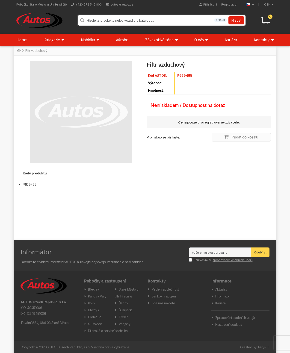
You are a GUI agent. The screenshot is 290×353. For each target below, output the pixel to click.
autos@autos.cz (119, 4)
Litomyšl (93, 310)
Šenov (123, 303)
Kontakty (264, 40)
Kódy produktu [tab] (35, 173)
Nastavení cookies (228, 325)
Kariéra (231, 40)
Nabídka (90, 40)
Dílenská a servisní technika (108, 331)
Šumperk (125, 310)
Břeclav (93, 289)
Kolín (91, 303)
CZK (269, 4)
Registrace (228, 4)
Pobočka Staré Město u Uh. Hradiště (41, 4)
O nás (201, 40)
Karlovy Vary (97, 296)
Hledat (236, 20)
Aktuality (221, 289)
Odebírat (260, 252)
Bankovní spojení (164, 296)
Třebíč (123, 317)
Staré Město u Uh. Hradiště (127, 292)
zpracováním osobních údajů (232, 260)
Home (21, 40)
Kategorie (54, 40)
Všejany (124, 324)
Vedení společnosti (166, 289)
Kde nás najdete (163, 303)
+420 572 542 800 (86, 4)
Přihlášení (208, 4)
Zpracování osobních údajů (235, 318)
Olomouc (94, 317)
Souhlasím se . (223, 260)
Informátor (222, 296)
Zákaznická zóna (161, 40)
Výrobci (122, 40)
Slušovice (95, 324)
